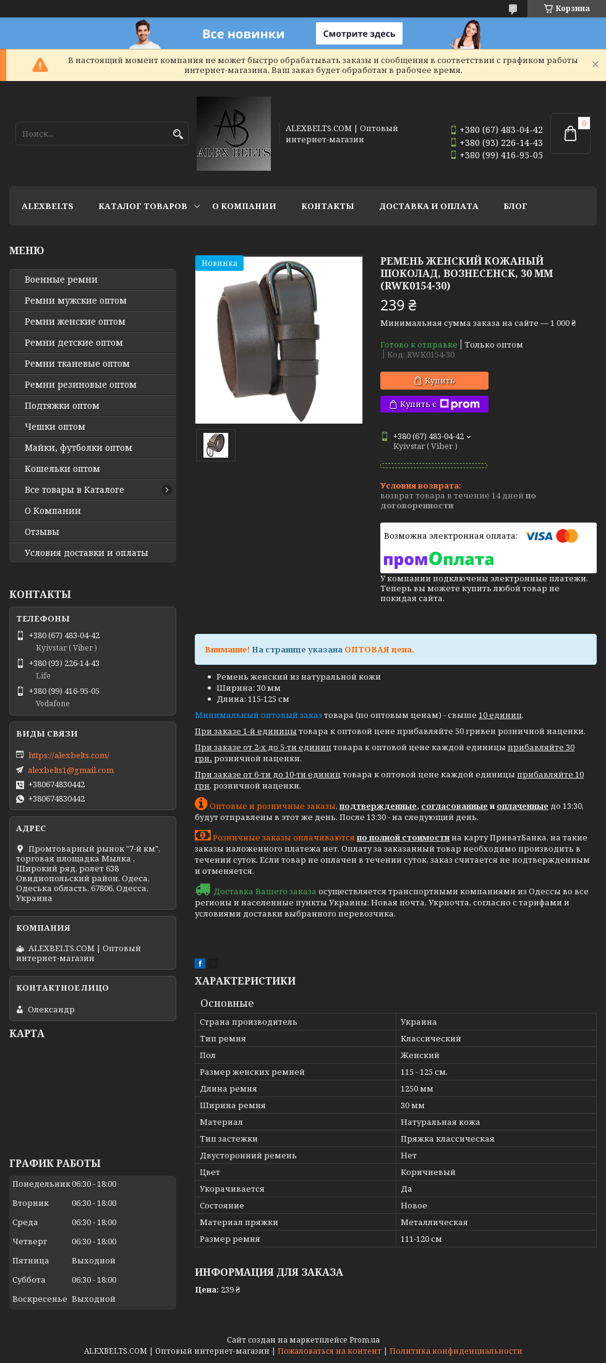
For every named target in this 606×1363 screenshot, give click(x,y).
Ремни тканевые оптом (77, 363)
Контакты (327, 206)
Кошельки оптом (62, 468)
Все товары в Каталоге (74, 489)
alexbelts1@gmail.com (71, 770)
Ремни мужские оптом (76, 300)
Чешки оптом (55, 426)
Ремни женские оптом (75, 321)
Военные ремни (61, 279)
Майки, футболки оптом (78, 447)
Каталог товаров (142, 206)
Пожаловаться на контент (330, 1351)
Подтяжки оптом (62, 405)
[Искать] (178, 134)
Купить (440, 380)
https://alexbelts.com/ (68, 755)
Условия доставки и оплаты (86, 552)
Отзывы (42, 531)
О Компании (244, 206)
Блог (515, 206)
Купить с (440, 404)
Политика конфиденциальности (456, 1351)
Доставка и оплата (429, 206)
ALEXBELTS (48, 206)
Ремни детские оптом (74, 342)
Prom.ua (364, 1340)
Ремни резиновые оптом (81, 384)
